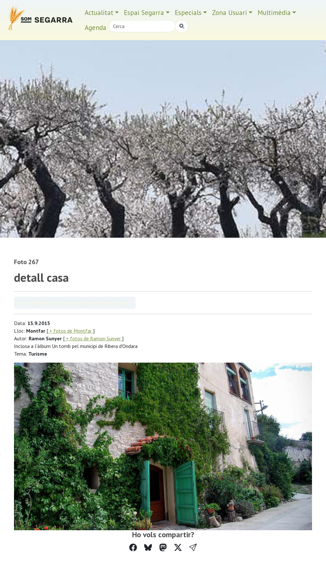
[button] (193, 548)
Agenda (95, 27)
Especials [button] (188, 12)
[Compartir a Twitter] (178, 548)
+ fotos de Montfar (70, 331)
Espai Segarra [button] (144, 12)
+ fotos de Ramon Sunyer (93, 338)
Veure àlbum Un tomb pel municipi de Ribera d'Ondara (74, 303)
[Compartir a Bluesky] (148, 548)
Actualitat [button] (99, 12)
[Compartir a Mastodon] (163, 548)
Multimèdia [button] (274, 12)
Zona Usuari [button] (229, 12)
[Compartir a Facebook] (133, 548)
